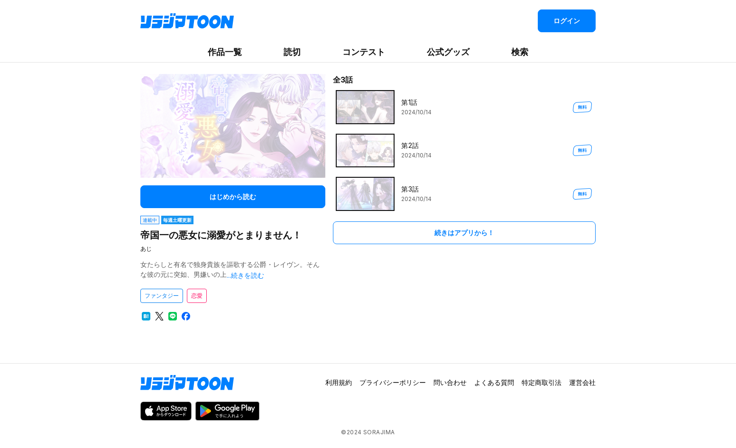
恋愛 (196, 295)
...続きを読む (245, 275)
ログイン (566, 21)
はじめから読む (233, 196)
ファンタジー (162, 295)
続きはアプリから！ (464, 233)
